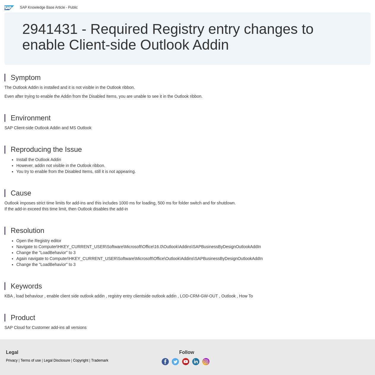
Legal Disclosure (57, 360)
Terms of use (30, 360)
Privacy (12, 360)
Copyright (80, 360)
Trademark (99, 360)
